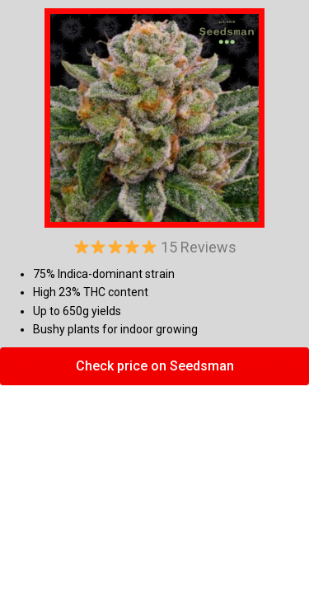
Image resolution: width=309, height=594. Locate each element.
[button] (154, 366)
